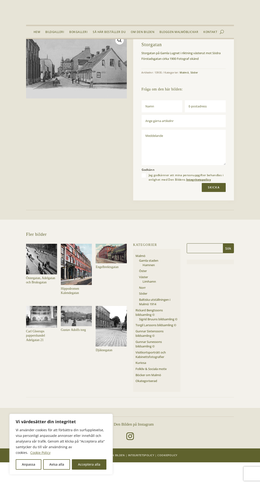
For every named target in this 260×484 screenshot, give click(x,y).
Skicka (214, 209)
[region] (61, 444)
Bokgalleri (78, 32)
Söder (67, 50)
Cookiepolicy (167, 476)
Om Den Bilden (142, 32)
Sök (228, 270)
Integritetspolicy (198, 201)
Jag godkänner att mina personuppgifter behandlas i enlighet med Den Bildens (186, 199)
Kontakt (210, 32)
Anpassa (28, 464)
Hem (37, 32)
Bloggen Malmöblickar (178, 32)
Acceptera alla (89, 464)
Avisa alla (56, 464)
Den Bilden (117, 476)
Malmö (56, 50)
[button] (119, 62)
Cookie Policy (40, 452)
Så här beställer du (109, 32)
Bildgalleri (54, 32)
